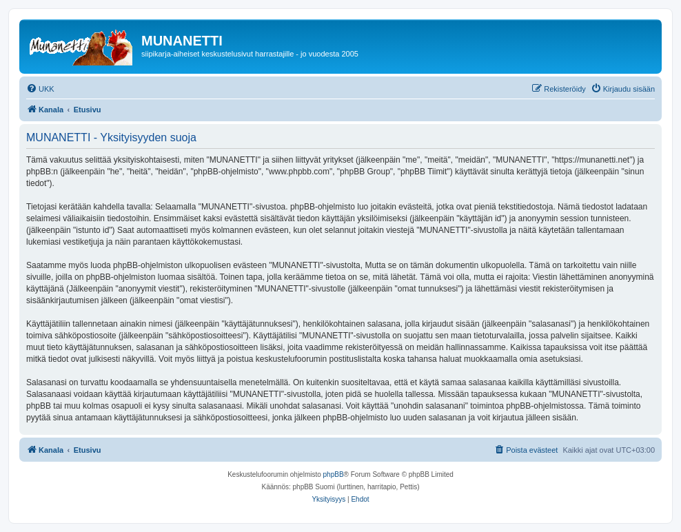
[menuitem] (40, 89)
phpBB (333, 474)
